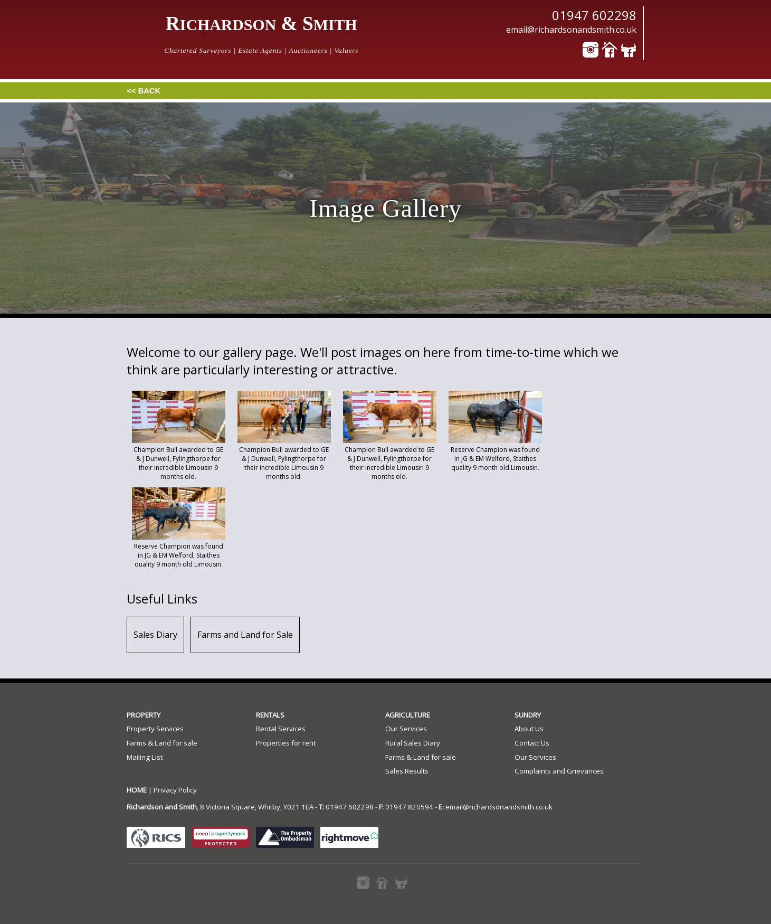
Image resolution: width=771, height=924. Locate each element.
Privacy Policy (175, 790)
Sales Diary (155, 634)
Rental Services (281, 728)
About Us (529, 728)
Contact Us (532, 743)
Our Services (406, 728)
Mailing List (145, 757)
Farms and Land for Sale (245, 634)
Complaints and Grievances (559, 771)
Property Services (155, 728)
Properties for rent (286, 743)
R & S (261, 23)
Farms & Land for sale (162, 743)
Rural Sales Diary (412, 743)
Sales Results (407, 771)
